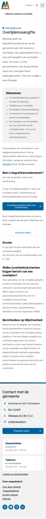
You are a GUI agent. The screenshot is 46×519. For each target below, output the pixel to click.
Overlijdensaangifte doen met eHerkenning (25, 206)
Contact (29, 5)
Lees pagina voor (11, 28)
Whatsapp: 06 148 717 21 (20, 415)
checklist (8, 164)
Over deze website (11, 487)
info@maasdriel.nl (17, 422)
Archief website (10, 495)
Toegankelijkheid (10, 491)
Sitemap (6, 499)
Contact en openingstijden (15, 474)
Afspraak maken (23, 232)
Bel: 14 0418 (14, 409)
